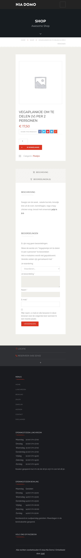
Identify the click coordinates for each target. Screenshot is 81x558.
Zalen (18, 394)
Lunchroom (21, 384)
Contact (19, 409)
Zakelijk (19, 399)
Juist (43, 548)
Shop (32, 40)
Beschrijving (42, 167)
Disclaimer (20, 414)
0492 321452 (35, 351)
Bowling (19, 389)
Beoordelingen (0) (42, 174)
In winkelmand (40, 141)
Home (23, 40)
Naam (24, 285)
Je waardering (27, 258)
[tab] (41, 167)
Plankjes (36, 151)
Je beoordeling (28, 269)
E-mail (24, 294)
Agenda (19, 404)
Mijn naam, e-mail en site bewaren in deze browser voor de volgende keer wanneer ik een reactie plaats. (39, 311)
